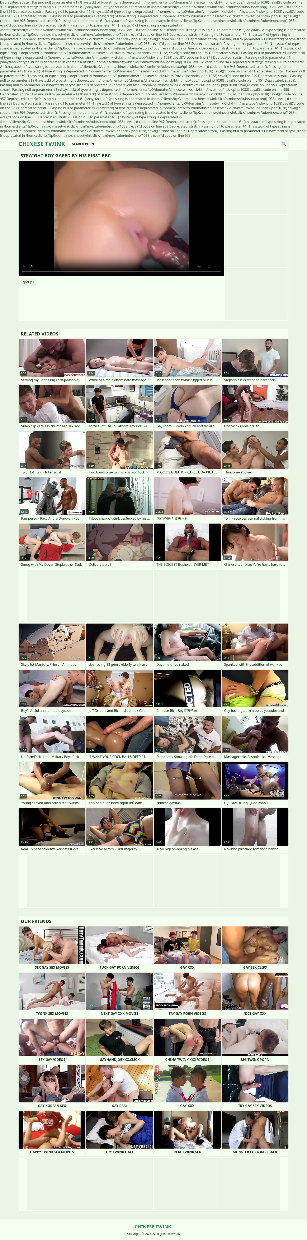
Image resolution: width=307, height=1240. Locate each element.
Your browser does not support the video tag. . (121, 218)
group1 (28, 282)
